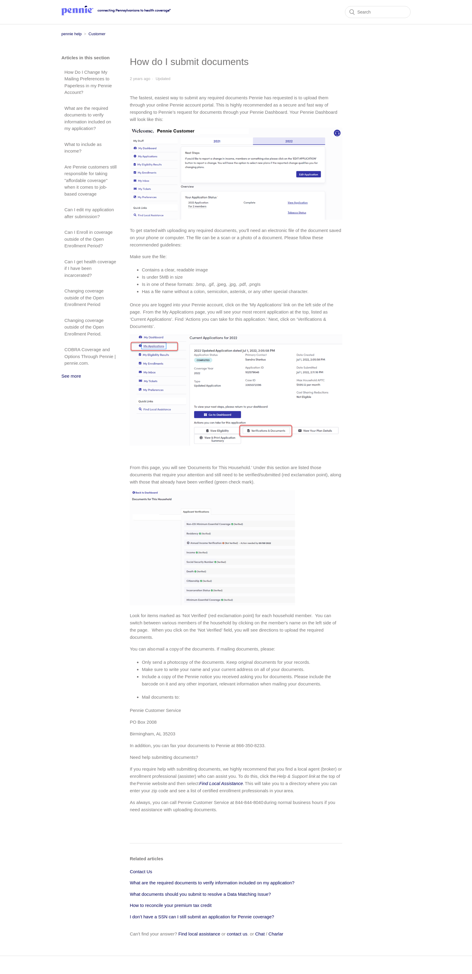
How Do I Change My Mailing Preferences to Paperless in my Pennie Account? (88, 82)
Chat (260, 933)
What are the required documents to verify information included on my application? (87, 118)
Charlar (276, 933)
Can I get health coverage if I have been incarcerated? (90, 268)
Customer (96, 34)
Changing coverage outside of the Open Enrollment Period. (84, 327)
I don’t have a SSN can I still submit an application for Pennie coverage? (202, 916)
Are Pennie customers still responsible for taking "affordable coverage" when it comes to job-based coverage (90, 180)
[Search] (378, 12)
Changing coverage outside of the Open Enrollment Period (84, 297)
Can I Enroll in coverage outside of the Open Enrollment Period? (88, 239)
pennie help (71, 34)
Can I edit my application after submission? (89, 213)
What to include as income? (82, 148)
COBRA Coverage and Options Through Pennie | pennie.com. (90, 356)
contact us (237, 933)
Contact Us (141, 871)
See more (71, 376)
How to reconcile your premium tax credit (171, 905)
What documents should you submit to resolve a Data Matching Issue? (200, 894)
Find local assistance (199, 933)
